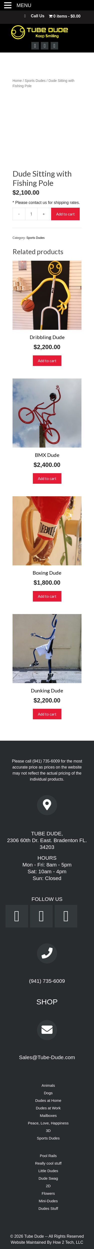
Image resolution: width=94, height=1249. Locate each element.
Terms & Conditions (61, 1241)
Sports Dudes (35, 81)
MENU (24, 5)
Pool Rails (48, 1136)
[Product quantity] (31, 194)
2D (48, 1166)
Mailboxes (48, 1096)
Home (17, 81)
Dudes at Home (48, 1081)
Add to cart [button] (47, 341)
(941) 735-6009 (46, 741)
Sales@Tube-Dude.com (47, 1038)
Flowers (48, 1174)
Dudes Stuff (48, 1189)
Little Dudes (48, 1151)
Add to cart (65, 194)
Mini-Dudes (48, 1181)
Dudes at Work (48, 1088)
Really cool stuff (48, 1144)
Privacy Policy (29, 1241)
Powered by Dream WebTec (47, 1235)
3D (48, 1111)
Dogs (48, 1073)
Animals (48, 1066)
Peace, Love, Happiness (48, 1103)
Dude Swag (48, 1159)
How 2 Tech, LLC (68, 1223)
